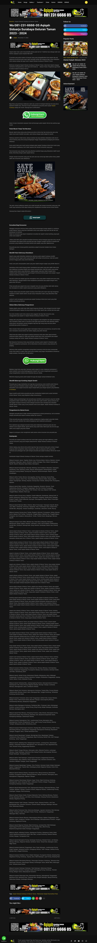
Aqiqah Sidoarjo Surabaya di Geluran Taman (26, 21)
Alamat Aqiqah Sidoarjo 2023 (74, 60)
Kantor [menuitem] (53, 2)
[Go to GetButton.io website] (3, 941)
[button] (86, 2)
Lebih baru (12, 918)
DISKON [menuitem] (60, 2)
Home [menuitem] (19, 2)
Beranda (11, 21)
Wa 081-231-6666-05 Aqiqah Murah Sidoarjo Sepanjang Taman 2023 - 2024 (79, 66)
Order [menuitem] (47, 2)
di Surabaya (12, 389)
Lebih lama (56, 918)
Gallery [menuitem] (31, 2)
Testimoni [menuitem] (40, 2)
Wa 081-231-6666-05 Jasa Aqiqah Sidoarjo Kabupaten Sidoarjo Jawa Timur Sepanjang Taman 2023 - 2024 (79, 76)
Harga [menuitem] (25, 2)
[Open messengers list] (4, 938)
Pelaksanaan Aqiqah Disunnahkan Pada (47, 893)
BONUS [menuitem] (67, 2)
